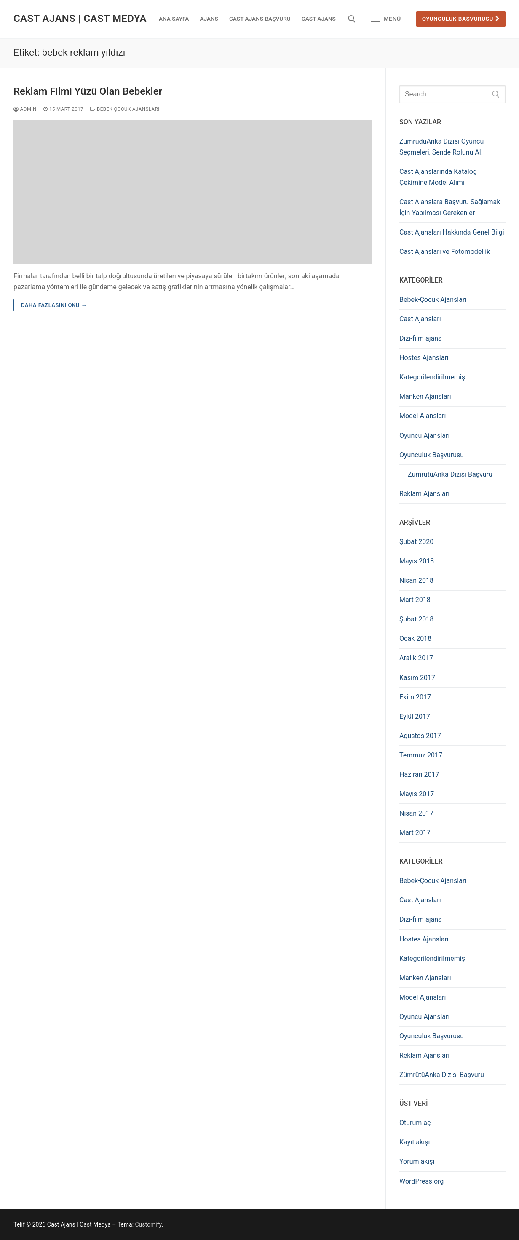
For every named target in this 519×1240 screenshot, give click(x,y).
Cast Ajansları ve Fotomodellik (444, 252)
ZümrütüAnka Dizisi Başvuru (450, 474)
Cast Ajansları (420, 319)
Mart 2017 (415, 833)
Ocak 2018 (415, 639)
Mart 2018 (415, 600)
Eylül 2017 (414, 716)
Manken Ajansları (425, 396)
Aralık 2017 (416, 658)
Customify (148, 1224)
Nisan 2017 (416, 813)
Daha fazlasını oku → (54, 305)
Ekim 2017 (415, 697)
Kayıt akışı (414, 1142)
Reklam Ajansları (424, 494)
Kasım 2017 (417, 678)
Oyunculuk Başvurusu (461, 18)
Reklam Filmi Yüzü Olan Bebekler (87, 91)
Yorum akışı (416, 1161)
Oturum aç (415, 1123)
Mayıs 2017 (416, 794)
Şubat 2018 (416, 619)
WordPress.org (421, 1181)
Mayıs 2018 (416, 561)
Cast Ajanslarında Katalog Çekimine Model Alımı (438, 177)
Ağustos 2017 (420, 736)
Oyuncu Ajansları (424, 436)
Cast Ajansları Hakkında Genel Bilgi (451, 232)
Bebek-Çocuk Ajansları (125, 109)
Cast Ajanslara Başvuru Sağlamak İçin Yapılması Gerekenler (449, 207)
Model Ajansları (422, 416)
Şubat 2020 (416, 542)
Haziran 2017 (419, 775)
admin (25, 109)
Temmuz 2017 (420, 755)
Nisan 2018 (416, 580)
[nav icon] (385, 19)
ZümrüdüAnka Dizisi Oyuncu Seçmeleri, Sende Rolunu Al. (441, 146)
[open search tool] (352, 19)
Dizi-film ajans (420, 338)
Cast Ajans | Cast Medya (80, 18)
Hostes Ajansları (424, 358)
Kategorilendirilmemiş (432, 377)
